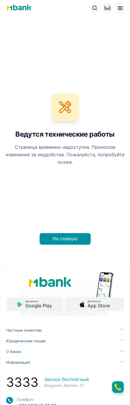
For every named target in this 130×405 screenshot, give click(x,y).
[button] (107, 8)
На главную (65, 238)
